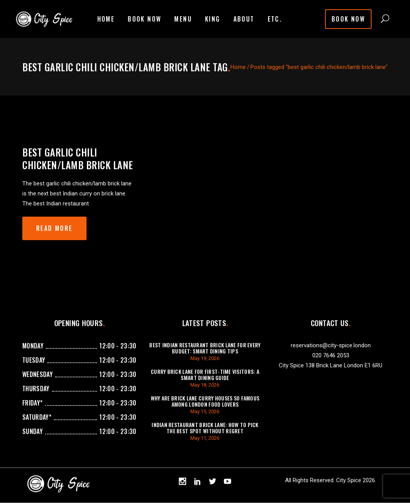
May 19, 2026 (204, 358)
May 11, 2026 (204, 438)
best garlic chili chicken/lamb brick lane (77, 158)
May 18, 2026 (204, 385)
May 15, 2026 (204, 411)
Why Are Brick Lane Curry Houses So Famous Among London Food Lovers (205, 401)
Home (238, 67)
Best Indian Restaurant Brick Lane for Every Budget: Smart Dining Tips (204, 348)
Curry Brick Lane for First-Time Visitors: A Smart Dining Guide (205, 374)
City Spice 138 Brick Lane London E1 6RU (330, 365)
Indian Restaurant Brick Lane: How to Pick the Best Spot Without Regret (205, 428)
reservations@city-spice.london (331, 345)
